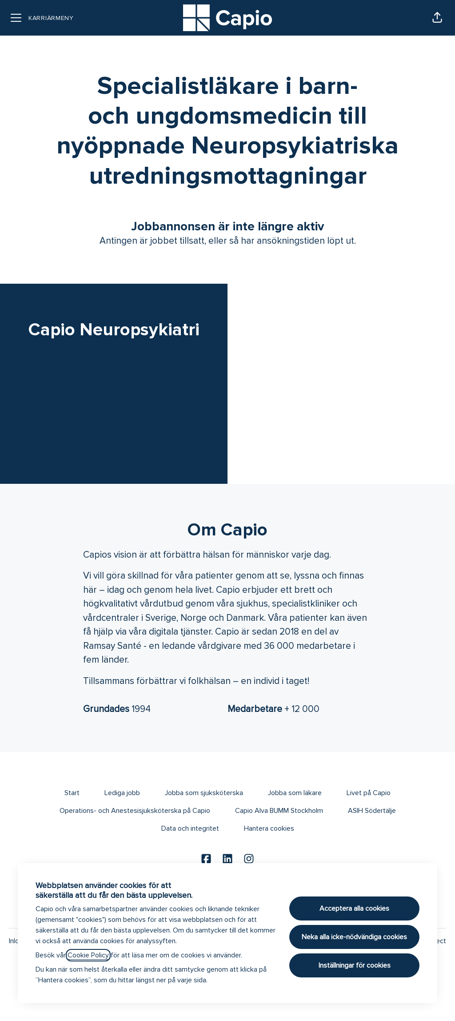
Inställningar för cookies (355, 965)
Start (72, 792)
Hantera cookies (269, 828)
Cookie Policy (88, 955)
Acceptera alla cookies (354, 908)
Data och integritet (190, 828)
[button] (437, 17)
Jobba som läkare (295, 792)
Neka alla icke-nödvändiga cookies (354, 937)
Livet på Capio (369, 792)
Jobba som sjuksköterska (204, 792)
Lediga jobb (122, 792)
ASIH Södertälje (372, 810)
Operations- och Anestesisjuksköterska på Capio (135, 810)
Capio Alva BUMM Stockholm (279, 810)
